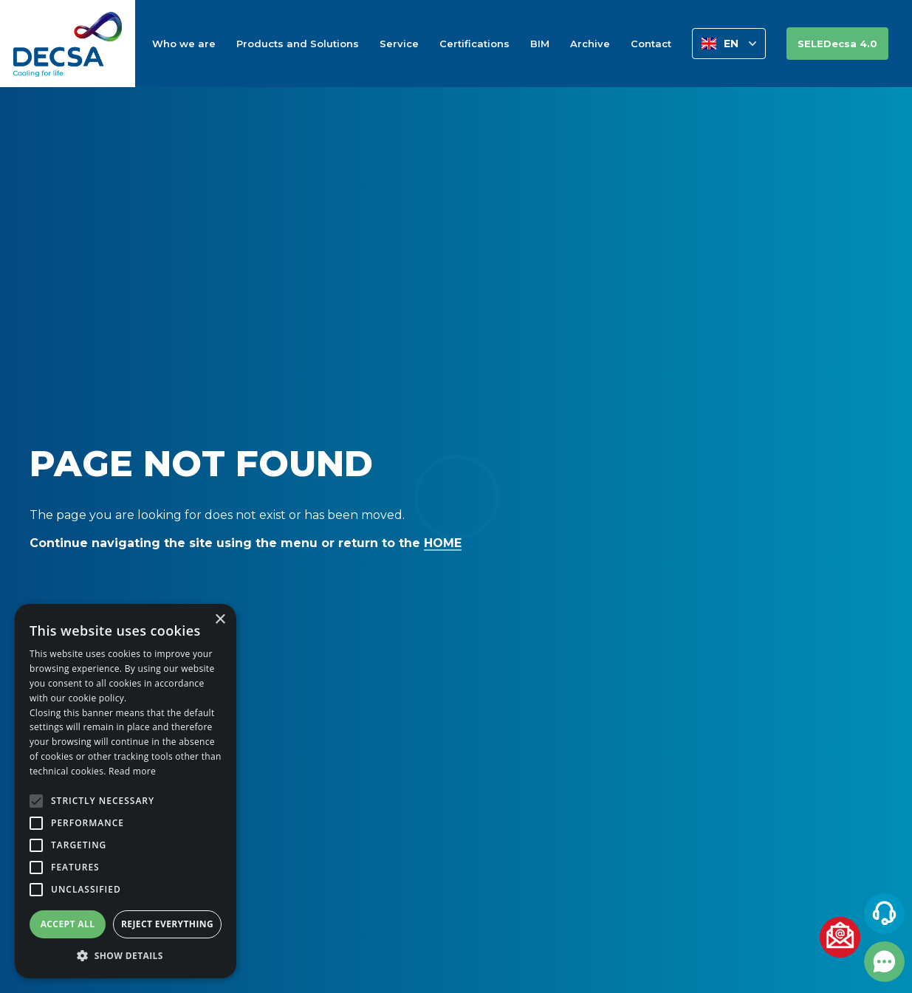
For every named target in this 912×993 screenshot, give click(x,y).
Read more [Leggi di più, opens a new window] (132, 771)
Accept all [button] (68, 924)
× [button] (219, 619)
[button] (729, 43)
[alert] (125, 791)
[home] (67, 43)
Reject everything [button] (167, 924)
